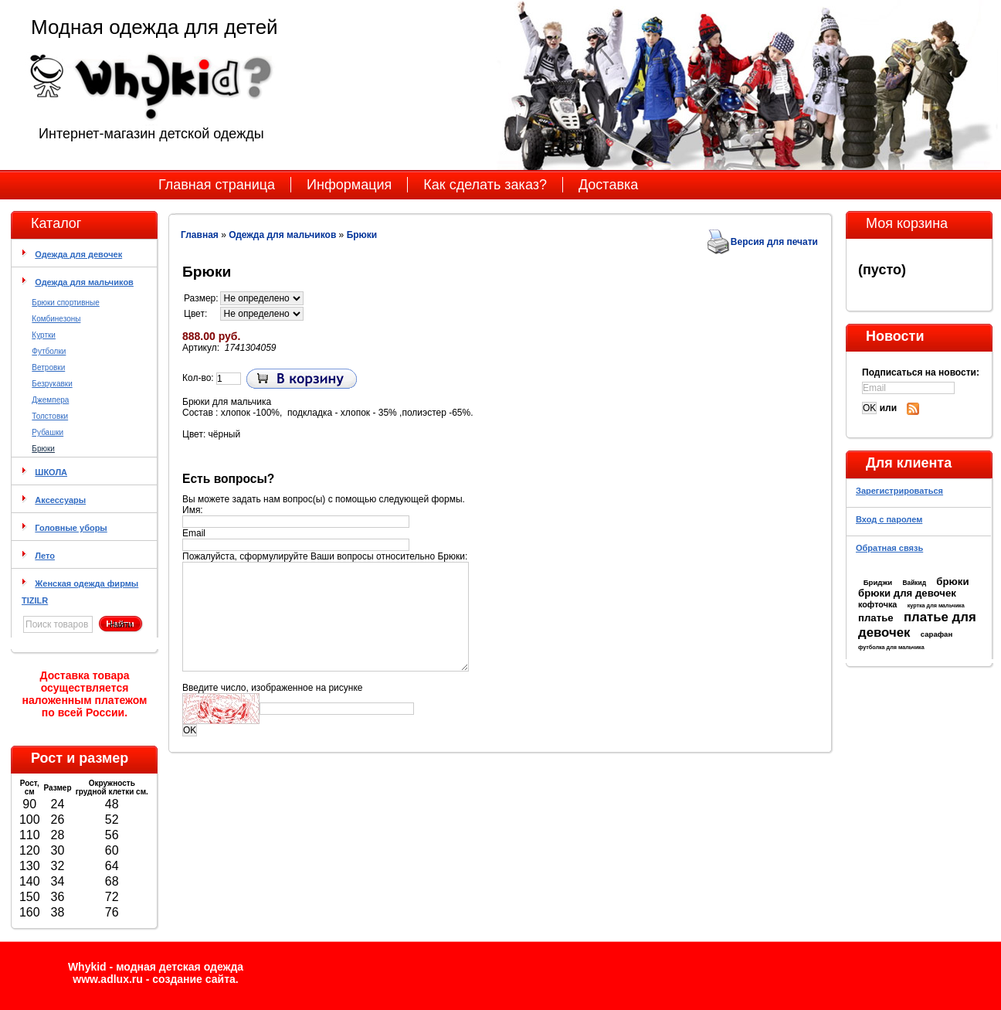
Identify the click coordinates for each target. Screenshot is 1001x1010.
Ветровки (48, 367)
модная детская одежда (179, 967)
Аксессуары (60, 500)
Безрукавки (52, 383)
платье (876, 618)
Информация (349, 184)
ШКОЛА (51, 472)
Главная (200, 235)
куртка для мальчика (936, 605)
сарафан (937, 634)
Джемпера (50, 400)
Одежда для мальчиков (84, 282)
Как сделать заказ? (485, 184)
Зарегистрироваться (899, 490)
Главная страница (216, 184)
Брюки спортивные (65, 302)
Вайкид (914, 583)
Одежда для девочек (78, 254)
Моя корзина (907, 223)
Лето (45, 555)
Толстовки (50, 416)
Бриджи (878, 582)
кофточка (877, 604)
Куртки (44, 335)
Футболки (49, 351)
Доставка (608, 184)
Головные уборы (71, 527)
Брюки (43, 448)
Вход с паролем (889, 519)
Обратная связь (889, 548)
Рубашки (47, 432)
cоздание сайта (194, 979)
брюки (952, 581)
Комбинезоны (56, 319)
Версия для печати (774, 241)
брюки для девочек (907, 593)
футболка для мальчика (891, 647)
